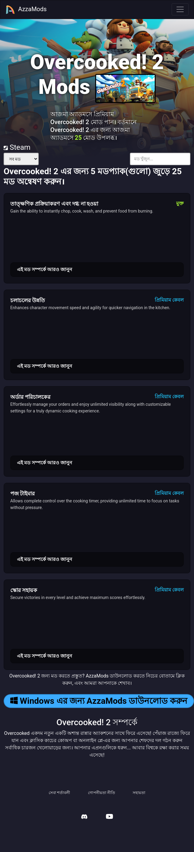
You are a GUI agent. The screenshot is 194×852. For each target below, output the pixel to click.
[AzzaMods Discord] (84, 817)
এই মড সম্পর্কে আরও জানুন (44, 269)
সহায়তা (139, 792)
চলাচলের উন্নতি (27, 300)
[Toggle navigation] (180, 9)
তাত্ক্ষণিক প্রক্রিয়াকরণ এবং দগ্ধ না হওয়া (54, 203)
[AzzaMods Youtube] (109, 817)
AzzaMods (26, 9)
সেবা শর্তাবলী (59, 792)
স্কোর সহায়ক (23, 590)
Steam (17, 147)
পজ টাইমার (22, 493)
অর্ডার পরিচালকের (30, 397)
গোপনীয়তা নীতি (101, 792)
